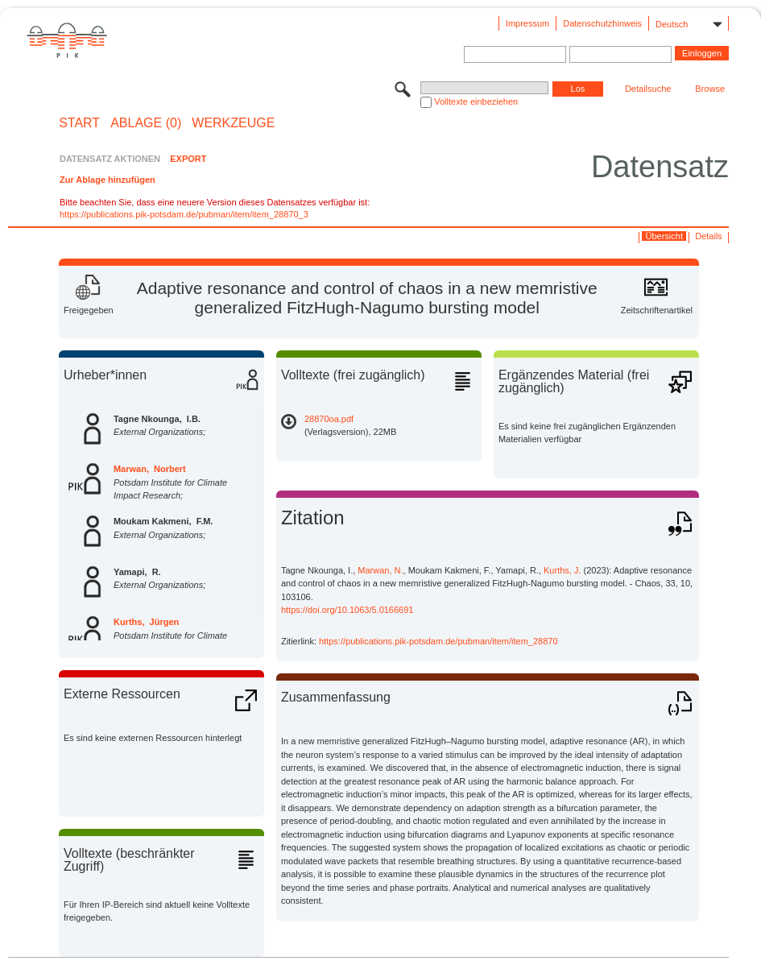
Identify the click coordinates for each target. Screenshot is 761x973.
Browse (710, 88)
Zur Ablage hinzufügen (107, 179)
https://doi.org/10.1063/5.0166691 (347, 610)
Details (708, 236)
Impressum (527, 23)
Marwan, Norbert (150, 469)
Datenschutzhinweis (602, 23)
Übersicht (664, 236)
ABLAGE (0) (145, 123)
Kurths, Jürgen (146, 622)
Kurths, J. (562, 570)
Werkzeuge (233, 123)
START (79, 123)
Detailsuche (648, 88)
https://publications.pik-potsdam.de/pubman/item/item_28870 (438, 641)
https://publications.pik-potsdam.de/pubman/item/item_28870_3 (184, 214)
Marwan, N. (380, 570)
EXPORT (188, 159)
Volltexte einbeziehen (476, 101)
